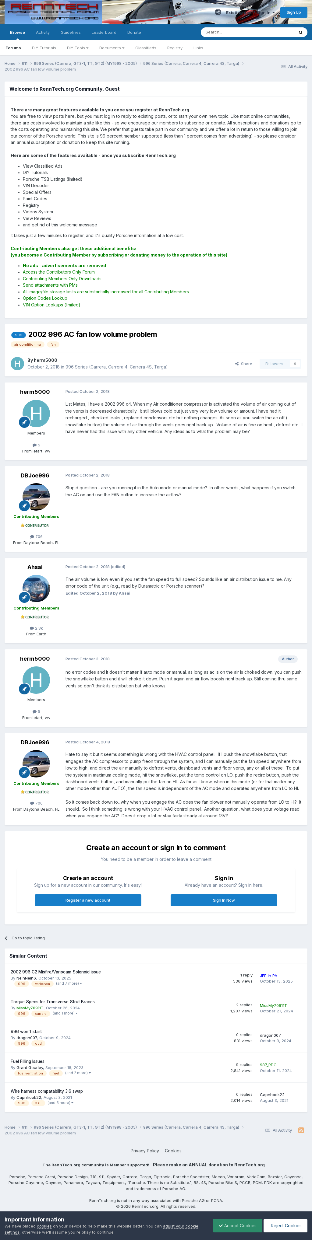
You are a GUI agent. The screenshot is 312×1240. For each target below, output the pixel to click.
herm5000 (35, 392)
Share (243, 363)
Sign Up (294, 12)
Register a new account (88, 900)
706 (36, 536)
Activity (43, 32)
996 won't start (26, 1031)
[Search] (232, 32)
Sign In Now (224, 900)
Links (198, 47)
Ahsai (35, 567)
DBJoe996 (35, 475)
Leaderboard (104, 32)
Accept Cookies (236, 1225)
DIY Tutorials (44, 47)
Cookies (173, 1150)
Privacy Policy (145, 1150)
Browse (17, 35)
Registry (175, 47)
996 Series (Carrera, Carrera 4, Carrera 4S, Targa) (117, 366)
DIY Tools (77, 47)
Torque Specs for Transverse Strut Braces (53, 1001)
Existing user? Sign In (250, 12)
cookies (44, 1226)
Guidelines (71, 32)
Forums (13, 47)
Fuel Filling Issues (27, 1061)
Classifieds (145, 47)
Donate (134, 32)
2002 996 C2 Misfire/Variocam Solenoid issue (56, 971)
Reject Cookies (285, 1225)
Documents (111, 47)
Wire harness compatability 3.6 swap (47, 1091)
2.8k (36, 628)
